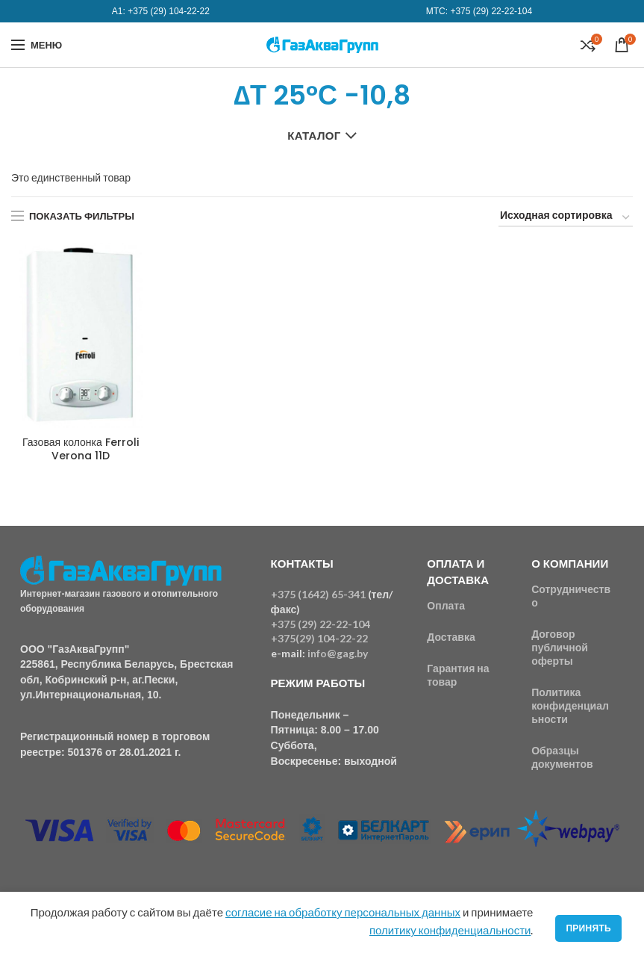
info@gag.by (337, 653)
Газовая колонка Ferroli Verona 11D (80, 448)
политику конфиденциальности (450, 930)
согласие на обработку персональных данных (342, 912)
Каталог (313, 135)
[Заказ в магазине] (565, 217)
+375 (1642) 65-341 (318, 594)
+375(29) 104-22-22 (319, 638)
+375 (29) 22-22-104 (491, 11)
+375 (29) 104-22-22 (169, 11)
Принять (588, 928)
